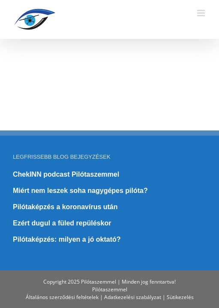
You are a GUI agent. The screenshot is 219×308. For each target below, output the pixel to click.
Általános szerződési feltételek (62, 297)
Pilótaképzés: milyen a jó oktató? (67, 218)
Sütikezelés (180, 297)
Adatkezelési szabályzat (132, 297)
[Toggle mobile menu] (201, 13)
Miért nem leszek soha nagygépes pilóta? (80, 169)
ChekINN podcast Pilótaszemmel (66, 153)
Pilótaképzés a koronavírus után (65, 185)
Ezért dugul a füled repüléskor (62, 201)
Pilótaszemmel (109, 289)
